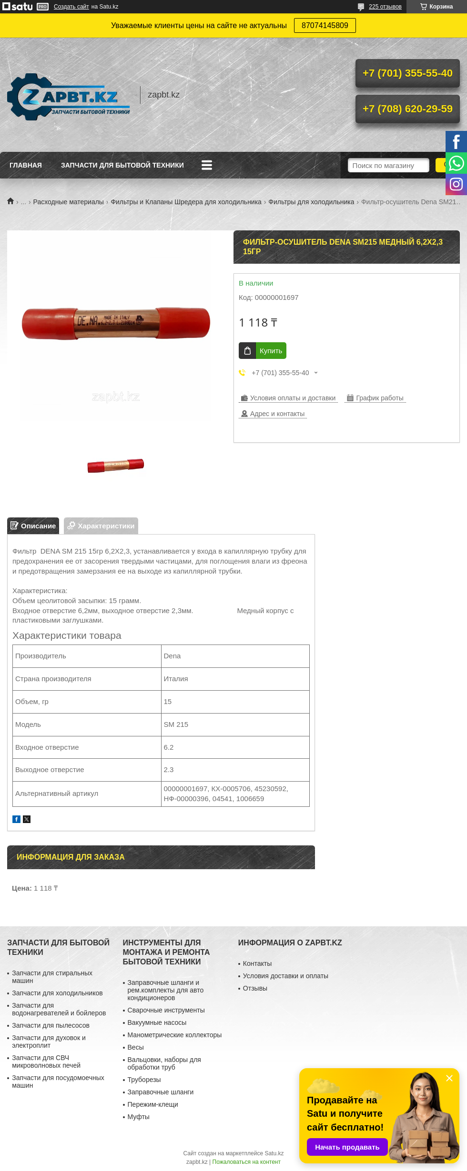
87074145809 (325, 25)
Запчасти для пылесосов (51, 1025)
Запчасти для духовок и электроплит (49, 1041)
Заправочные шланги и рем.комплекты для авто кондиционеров (166, 990)
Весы (136, 1047)
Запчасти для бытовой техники (122, 165)
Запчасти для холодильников (57, 993)
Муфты (139, 1117)
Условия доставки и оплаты (285, 976)
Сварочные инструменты (166, 1010)
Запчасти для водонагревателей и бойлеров (59, 1009)
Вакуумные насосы (157, 1022)
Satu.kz (274, 1153)
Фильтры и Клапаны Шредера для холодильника (186, 202)
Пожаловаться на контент (247, 1162)
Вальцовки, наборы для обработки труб (164, 1063)
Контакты (257, 963)
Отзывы (255, 988)
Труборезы (144, 1079)
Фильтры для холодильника (311, 202)
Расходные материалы (68, 202)
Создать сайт (71, 6)
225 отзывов (385, 6)
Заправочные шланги (161, 1092)
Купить (271, 351)
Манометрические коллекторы (175, 1035)
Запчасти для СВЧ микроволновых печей (46, 1061)
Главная (26, 165)
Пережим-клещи (153, 1104)
